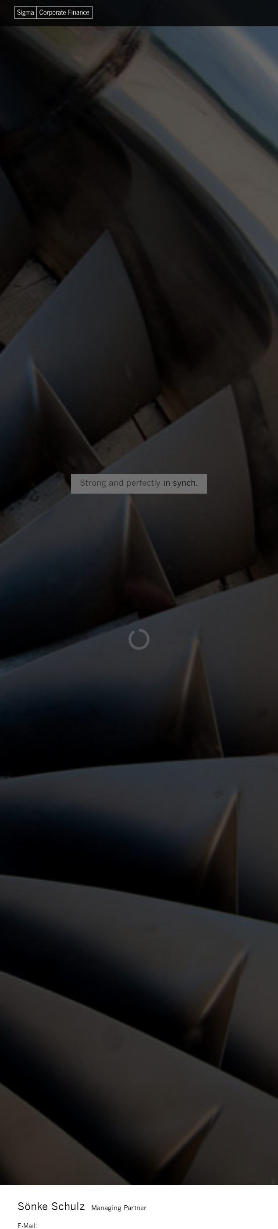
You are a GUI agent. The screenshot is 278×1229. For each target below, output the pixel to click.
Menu (244, 13)
